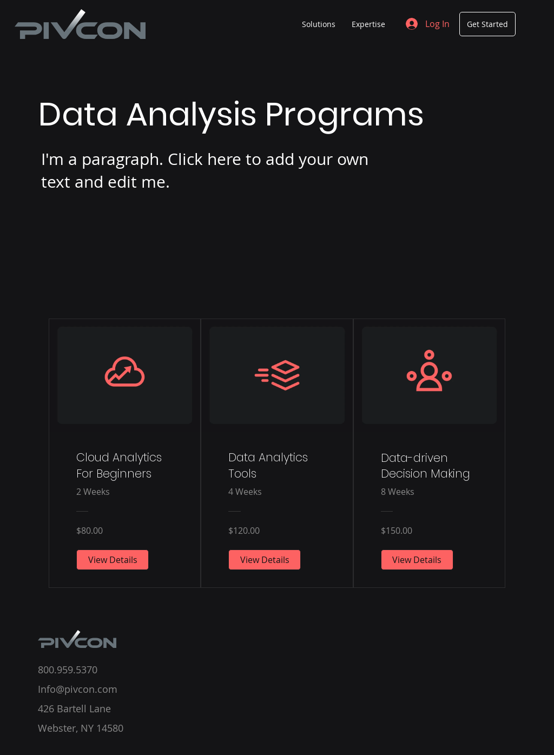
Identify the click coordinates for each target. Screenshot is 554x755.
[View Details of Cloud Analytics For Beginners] (112, 559)
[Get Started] (487, 24)
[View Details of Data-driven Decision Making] (417, 559)
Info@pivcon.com (77, 689)
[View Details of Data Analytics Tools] (264, 559)
